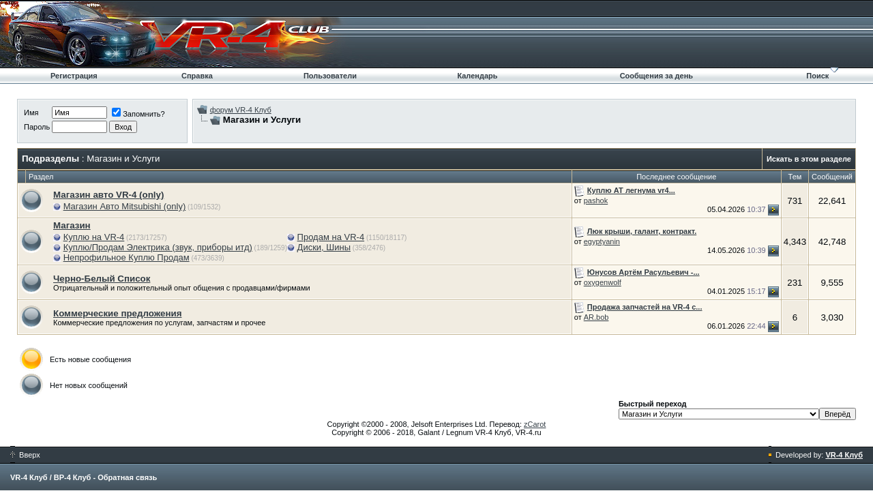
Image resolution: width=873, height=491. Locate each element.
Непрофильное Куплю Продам (126, 257)
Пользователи (330, 76)
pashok (596, 200)
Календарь (477, 76)
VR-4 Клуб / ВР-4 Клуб (50, 477)
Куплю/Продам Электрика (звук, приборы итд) (157, 247)
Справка (197, 76)
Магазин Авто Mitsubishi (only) (124, 206)
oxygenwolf (602, 282)
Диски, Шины (324, 247)
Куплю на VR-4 (94, 237)
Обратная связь (127, 477)
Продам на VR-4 (331, 237)
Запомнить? (138, 114)
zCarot (535, 424)
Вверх (25, 455)
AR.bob (596, 317)
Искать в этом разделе (809, 159)
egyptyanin (602, 241)
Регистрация (74, 76)
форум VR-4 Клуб (240, 110)
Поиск (817, 76)
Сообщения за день (656, 76)
